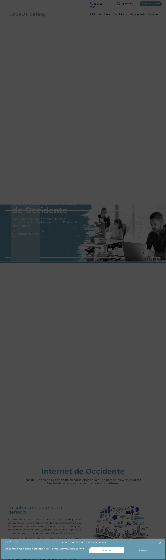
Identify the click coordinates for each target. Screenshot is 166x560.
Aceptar (107, 550)
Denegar (143, 550)
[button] (160, 542)
